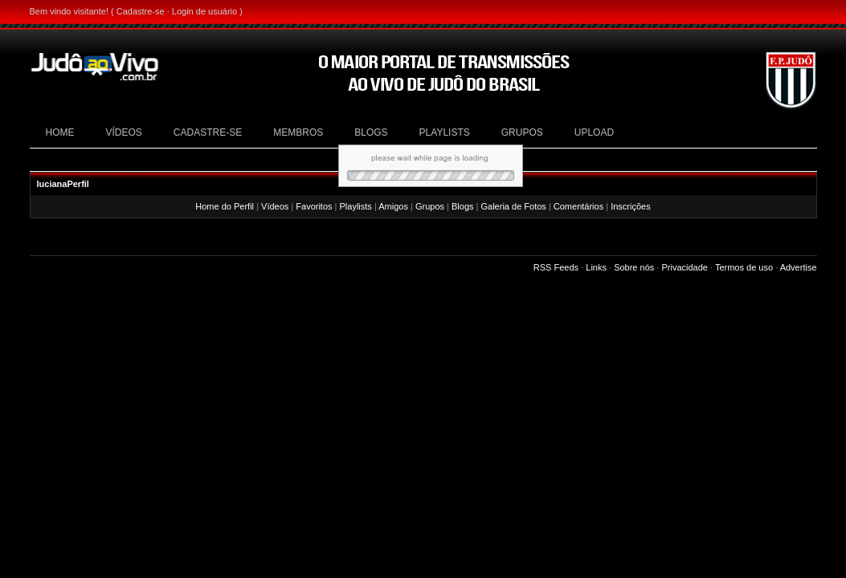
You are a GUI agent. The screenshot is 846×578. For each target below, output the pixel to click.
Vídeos (274, 206)
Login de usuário (204, 11)
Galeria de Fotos (513, 206)
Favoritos (314, 206)
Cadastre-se (140, 11)
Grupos (429, 206)
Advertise (798, 267)
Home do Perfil (224, 206)
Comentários (578, 206)
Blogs (463, 206)
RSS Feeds (555, 267)
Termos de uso (744, 267)
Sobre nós (634, 267)
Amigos (393, 206)
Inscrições (631, 206)
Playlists (356, 206)
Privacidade (684, 267)
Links (596, 267)
